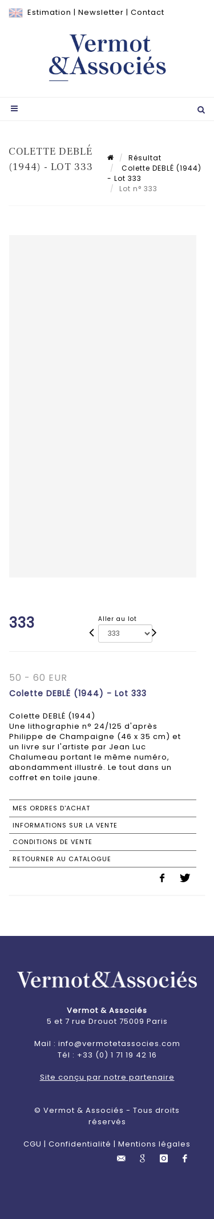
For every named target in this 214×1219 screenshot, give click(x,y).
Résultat (144, 158)
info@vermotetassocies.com (119, 1043)
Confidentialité (80, 1144)
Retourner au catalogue (62, 858)
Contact (147, 12)
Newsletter (101, 12)
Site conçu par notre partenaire (107, 1077)
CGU (32, 1144)
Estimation (49, 12)
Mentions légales (154, 1144)
